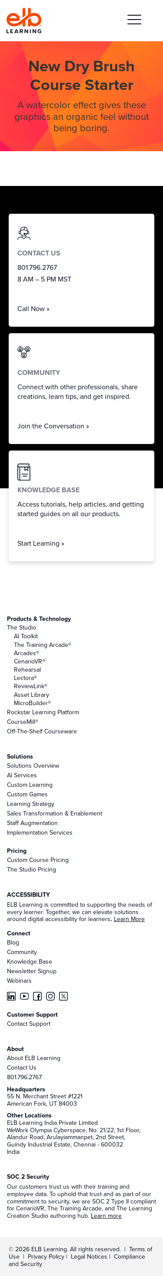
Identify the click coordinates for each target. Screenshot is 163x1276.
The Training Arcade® (42, 644)
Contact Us (22, 1067)
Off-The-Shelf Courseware (42, 731)
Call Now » (33, 308)
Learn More (129, 919)
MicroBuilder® (32, 703)
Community (22, 952)
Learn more (106, 1215)
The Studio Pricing (31, 869)
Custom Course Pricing (38, 859)
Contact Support (28, 1023)
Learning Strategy (30, 803)
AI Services (22, 775)
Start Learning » (40, 543)
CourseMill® (22, 721)
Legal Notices (90, 1256)
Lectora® (25, 677)
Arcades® (26, 653)
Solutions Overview (33, 765)
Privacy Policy (47, 1256)
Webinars (19, 980)
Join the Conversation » (53, 426)
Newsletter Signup (32, 971)
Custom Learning (30, 784)
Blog (13, 942)
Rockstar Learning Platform (43, 712)
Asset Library (31, 694)
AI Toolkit (26, 636)
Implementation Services (40, 832)
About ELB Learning (33, 1058)
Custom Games (27, 794)
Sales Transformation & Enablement (54, 813)
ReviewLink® (30, 686)
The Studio (21, 627)
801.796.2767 (24, 1077)
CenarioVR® (29, 661)
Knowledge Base (29, 961)
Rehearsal (27, 669)
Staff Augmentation (32, 823)
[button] (134, 21)
